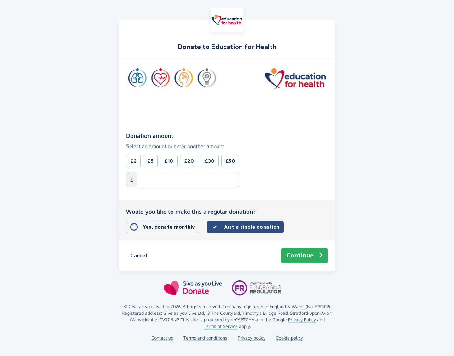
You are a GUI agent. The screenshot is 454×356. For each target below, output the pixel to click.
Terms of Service (221, 326)
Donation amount (149, 135)
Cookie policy (289, 338)
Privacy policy (251, 338)
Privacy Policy (302, 319)
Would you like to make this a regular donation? (191, 211)
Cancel (138, 255)
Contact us (162, 338)
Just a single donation (252, 227)
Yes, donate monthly (169, 227)
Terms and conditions (205, 338)
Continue (304, 255)
